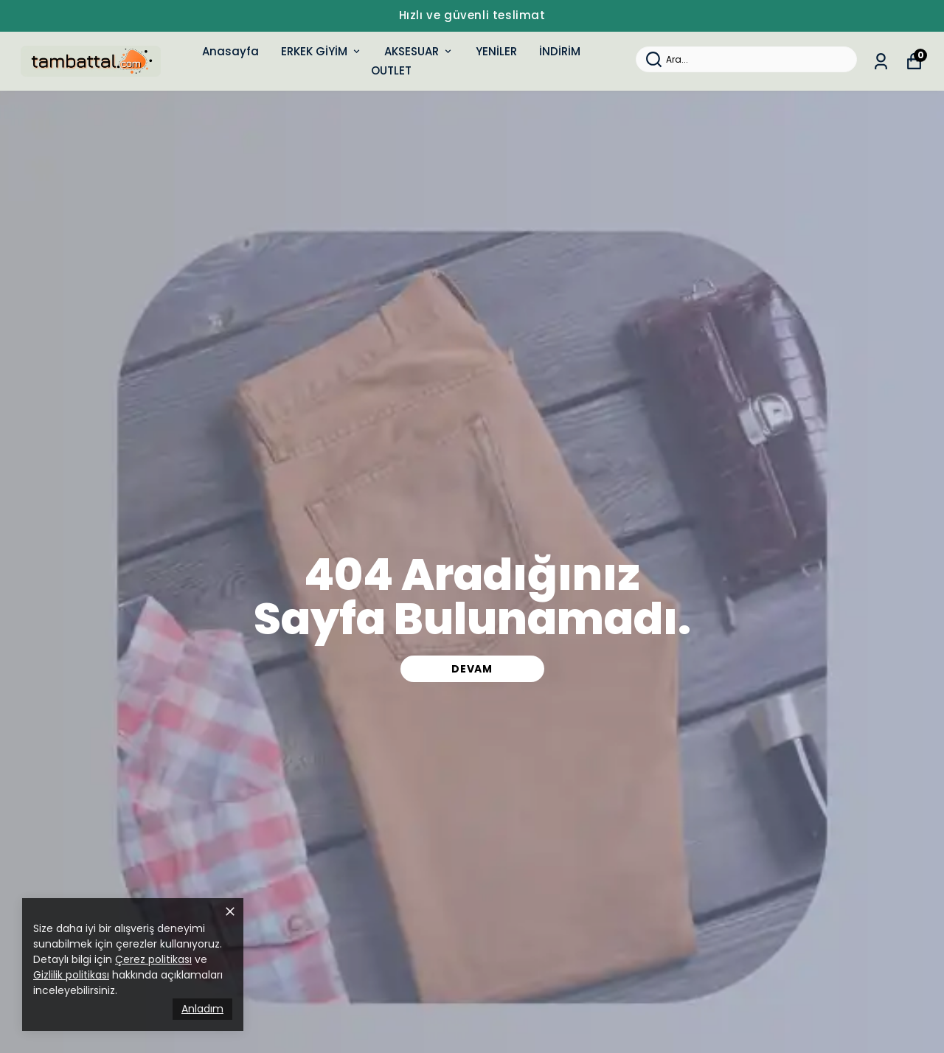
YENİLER (496, 51)
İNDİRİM (559, 51)
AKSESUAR (419, 51)
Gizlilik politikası (71, 974)
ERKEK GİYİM (321, 51)
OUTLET (391, 70)
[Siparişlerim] (881, 61)
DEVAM (472, 668)
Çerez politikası (153, 959)
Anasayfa (230, 51)
